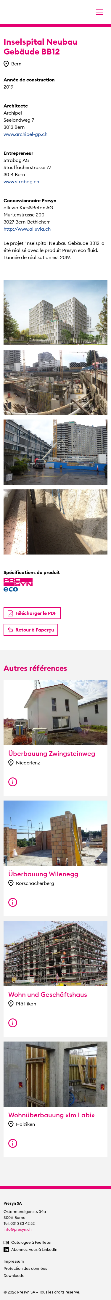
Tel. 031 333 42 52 (19, 1223)
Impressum (14, 1261)
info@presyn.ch (18, 1229)
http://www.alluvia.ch (27, 229)
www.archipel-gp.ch (25, 134)
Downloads (14, 1275)
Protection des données (25, 1268)
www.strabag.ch (21, 181)
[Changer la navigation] (99, 12)
